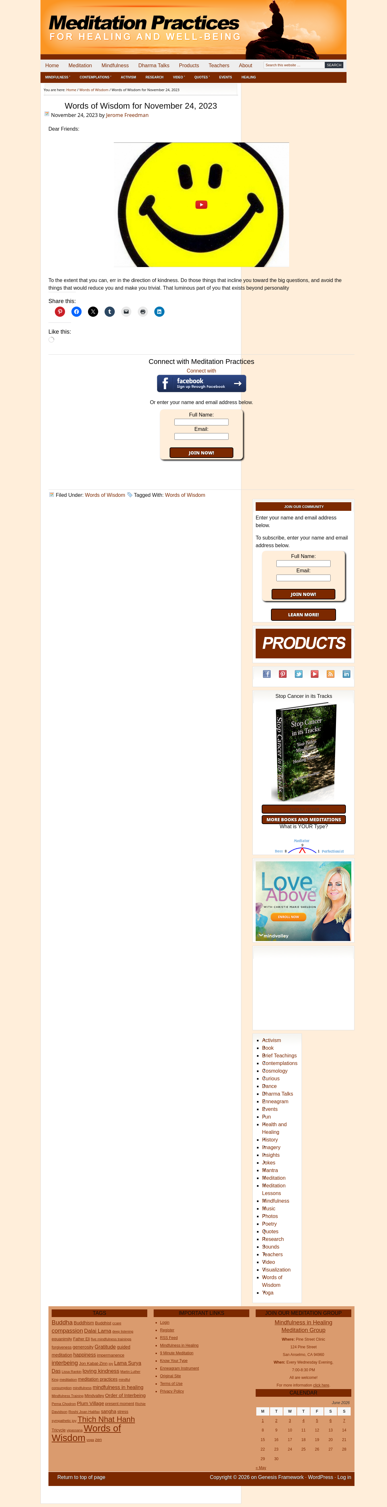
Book (268, 1048)
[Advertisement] (320, 22)
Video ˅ (179, 77)
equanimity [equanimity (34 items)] (62, 1339)
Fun (266, 1116)
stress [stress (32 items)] (122, 1411)
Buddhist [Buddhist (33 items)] (103, 1323)
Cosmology (275, 1071)
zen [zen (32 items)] (98, 1439)
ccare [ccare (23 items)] (116, 1323)
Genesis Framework (281, 1477)
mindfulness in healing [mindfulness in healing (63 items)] (118, 1387)
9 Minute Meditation (177, 1353)
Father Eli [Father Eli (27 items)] (81, 1339)
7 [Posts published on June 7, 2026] (344, 1420)
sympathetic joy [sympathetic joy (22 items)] (64, 1421)
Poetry (269, 1224)
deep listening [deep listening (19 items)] (122, 1331)
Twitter (299, 674)
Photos (270, 1216)
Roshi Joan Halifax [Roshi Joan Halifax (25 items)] (84, 1411)
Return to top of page (81, 1477)
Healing (249, 77)
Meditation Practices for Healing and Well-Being (113, 22)
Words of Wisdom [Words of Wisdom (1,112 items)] (86, 1433)
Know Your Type (174, 1360)
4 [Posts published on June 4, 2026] (304, 1420)
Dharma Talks (154, 65)
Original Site (170, 1376)
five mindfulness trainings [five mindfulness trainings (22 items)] (111, 1339)
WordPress (320, 1477)
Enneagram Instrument (179, 1368)
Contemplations (279, 1063)
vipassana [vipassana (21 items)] (75, 1430)
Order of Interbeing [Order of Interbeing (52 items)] (125, 1395)
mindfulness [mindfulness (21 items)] (82, 1388)
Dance (269, 1086)
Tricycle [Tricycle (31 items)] (59, 1430)
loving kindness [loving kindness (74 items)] (101, 1371)
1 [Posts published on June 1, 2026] (263, 1420)
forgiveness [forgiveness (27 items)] (62, 1347)
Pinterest (283, 674)
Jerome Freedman (127, 115)
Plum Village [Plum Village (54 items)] (90, 1403)
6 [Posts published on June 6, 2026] (331, 1420)
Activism (128, 77)
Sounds (270, 1247)
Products (189, 65)
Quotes (270, 1231)
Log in (344, 1477)
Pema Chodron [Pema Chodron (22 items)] (64, 1404)
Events (225, 77)
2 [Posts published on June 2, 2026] (276, 1420)
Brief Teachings (279, 1055)
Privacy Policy (172, 1391)
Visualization (276, 1269)
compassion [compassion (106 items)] (67, 1330)
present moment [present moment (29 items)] (119, 1404)
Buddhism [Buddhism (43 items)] (84, 1322)
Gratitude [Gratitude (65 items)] (105, 1347)
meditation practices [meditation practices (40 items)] (98, 1379)
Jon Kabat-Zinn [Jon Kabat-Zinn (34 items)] (93, 1363)
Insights (271, 1155)
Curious (271, 1078)
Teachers (219, 65)
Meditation (80, 65)
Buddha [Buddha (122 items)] (62, 1322)
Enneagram (275, 1101)
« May (261, 1468)
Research (155, 77)
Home (52, 65)
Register (167, 1330)
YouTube (314, 674)
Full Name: (201, 414)
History (270, 1139)
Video (268, 1262)
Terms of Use (171, 1383)
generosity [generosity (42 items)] (83, 1347)
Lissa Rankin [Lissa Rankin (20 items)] (71, 1371)
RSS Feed (330, 674)
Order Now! (303, 809)
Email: (201, 429)
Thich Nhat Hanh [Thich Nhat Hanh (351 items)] (106, 1419)
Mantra (270, 1170)
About (245, 65)
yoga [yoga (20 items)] (90, 1440)
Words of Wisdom (105, 495)
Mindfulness (115, 65)
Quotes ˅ (202, 77)
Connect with (201, 380)
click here (321, 1385)
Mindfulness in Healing (179, 1345)
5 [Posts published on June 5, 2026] (317, 1420)
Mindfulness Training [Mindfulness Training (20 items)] (68, 1396)
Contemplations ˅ (95, 77)
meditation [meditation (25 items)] (68, 1379)
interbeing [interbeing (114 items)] (65, 1362)
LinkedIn (346, 674)
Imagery (271, 1147)
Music (268, 1208)
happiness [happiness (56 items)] (84, 1355)
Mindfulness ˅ (57, 77)
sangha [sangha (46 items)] (108, 1411)
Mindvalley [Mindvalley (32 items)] (94, 1395)
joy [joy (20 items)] (111, 1364)
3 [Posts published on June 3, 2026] (290, 1420)
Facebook (267, 674)
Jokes (268, 1162)
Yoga (268, 1292)
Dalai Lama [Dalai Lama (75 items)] (97, 1331)
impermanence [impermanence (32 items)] (110, 1355)
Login (164, 1322)
